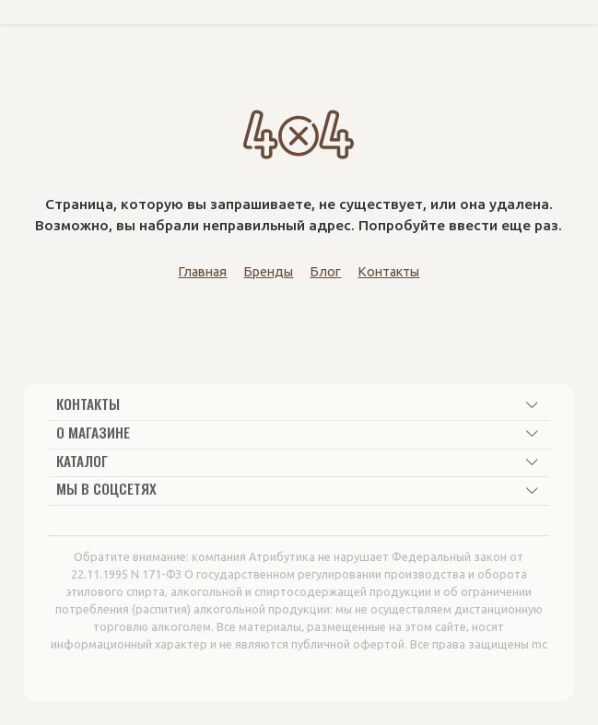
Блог (325, 271)
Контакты (388, 271)
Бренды (268, 271)
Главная (202, 271)
